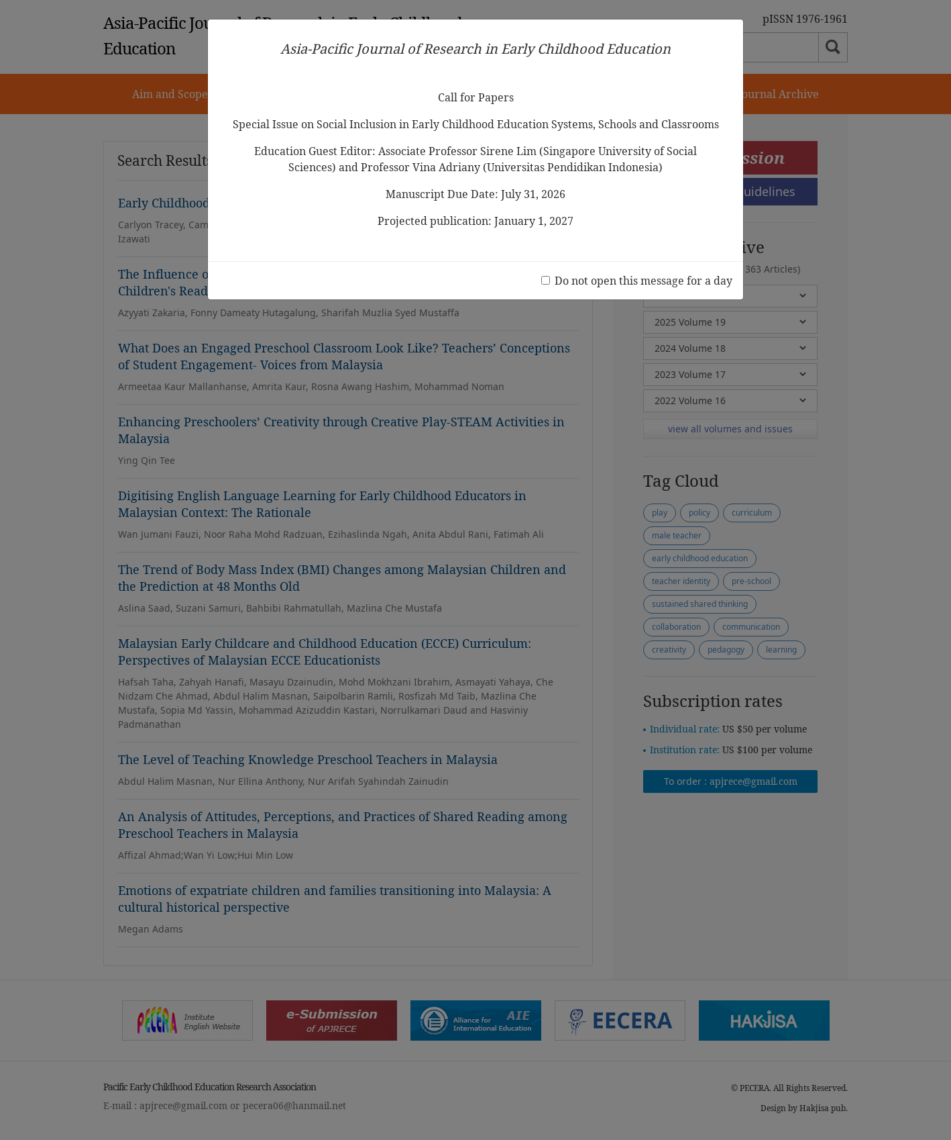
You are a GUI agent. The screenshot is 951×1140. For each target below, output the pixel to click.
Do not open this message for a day (643, 280)
